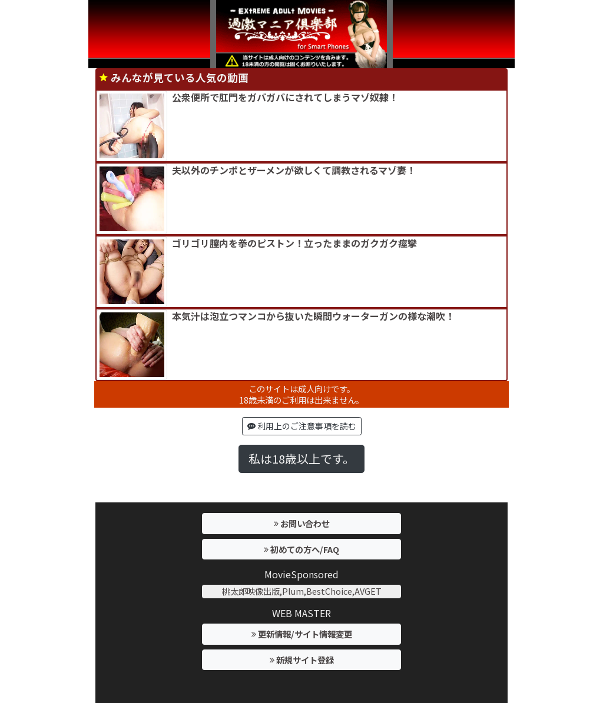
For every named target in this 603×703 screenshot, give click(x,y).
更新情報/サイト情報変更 (301, 634)
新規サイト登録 (302, 660)
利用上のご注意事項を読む (301, 426)
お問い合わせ (302, 523)
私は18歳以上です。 (301, 458)
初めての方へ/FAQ (301, 549)
